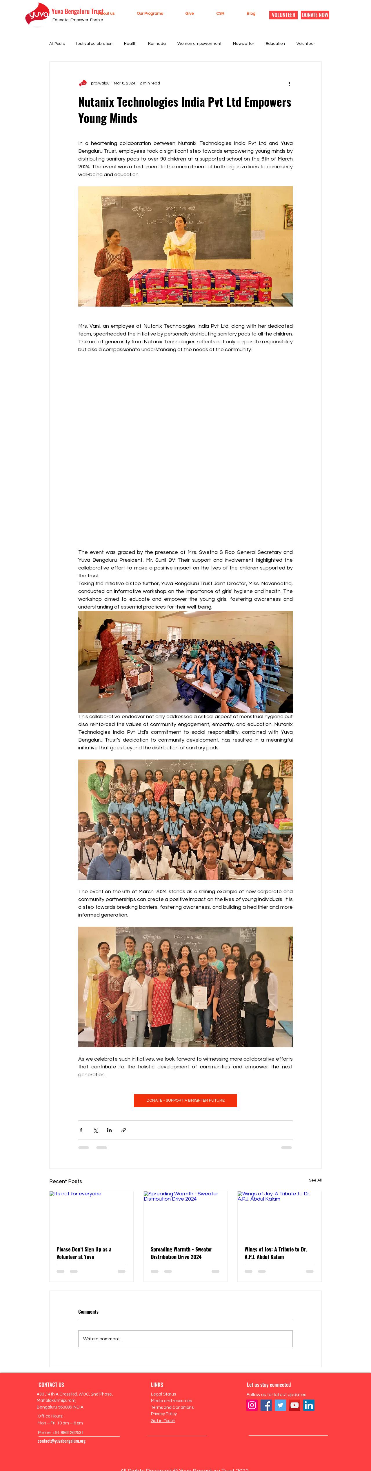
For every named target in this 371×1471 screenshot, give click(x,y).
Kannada (157, 44)
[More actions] (289, 83)
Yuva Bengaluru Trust (77, 11)
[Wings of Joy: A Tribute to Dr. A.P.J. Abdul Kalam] (279, 1214)
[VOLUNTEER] (283, 15)
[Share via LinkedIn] (109, 1130)
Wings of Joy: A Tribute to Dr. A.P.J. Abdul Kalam (276, 1252)
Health (130, 44)
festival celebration (94, 44)
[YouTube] (294, 1405)
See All (315, 1180)
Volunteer (306, 44)
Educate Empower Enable (77, 20)
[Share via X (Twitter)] (95, 1130)
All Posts (57, 44)
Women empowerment (199, 44)
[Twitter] (280, 1405)
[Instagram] (252, 1405)
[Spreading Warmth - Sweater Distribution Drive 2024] (186, 1214)
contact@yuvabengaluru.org (62, 1440)
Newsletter (243, 44)
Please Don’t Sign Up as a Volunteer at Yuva (84, 1252)
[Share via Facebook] (81, 1130)
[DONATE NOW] (315, 15)
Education (275, 44)
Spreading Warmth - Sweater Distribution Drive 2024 (181, 1252)
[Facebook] (266, 1405)
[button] (99, 13)
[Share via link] (123, 1130)
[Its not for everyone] (91, 1214)
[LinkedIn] (308, 1405)
